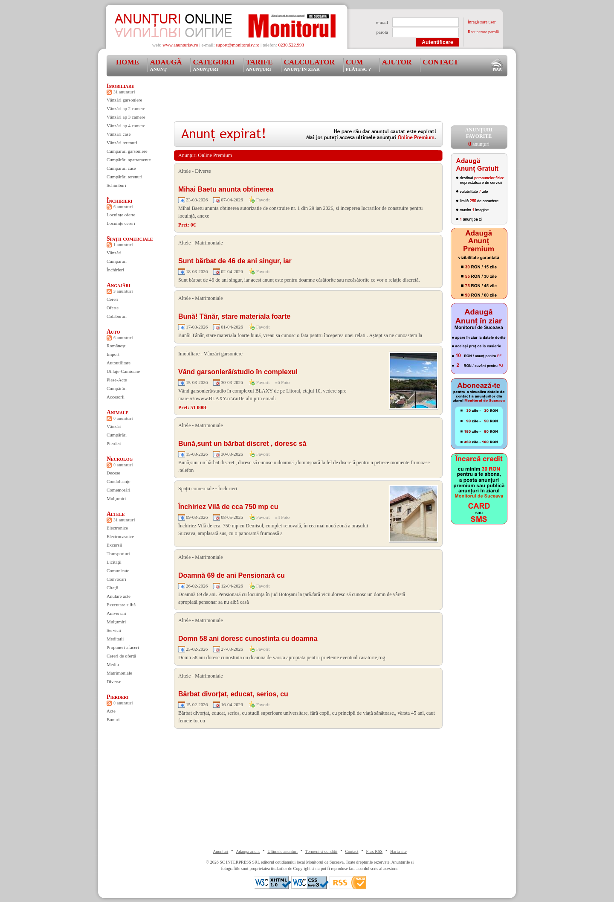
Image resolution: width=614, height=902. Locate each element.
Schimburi (116, 185)
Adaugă (166, 65)
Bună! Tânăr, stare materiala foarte (234, 316)
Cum (358, 65)
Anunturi (220, 851)
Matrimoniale (119, 672)
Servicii (114, 630)
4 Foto (284, 517)
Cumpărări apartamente (129, 159)
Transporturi (118, 553)
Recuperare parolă (483, 31)
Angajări (118, 285)
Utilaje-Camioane (123, 371)
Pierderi (114, 443)
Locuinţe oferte (121, 214)
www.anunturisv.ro (180, 44)
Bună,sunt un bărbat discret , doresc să (242, 443)
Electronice (117, 527)
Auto (113, 332)
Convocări (116, 579)
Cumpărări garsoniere (127, 151)
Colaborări (117, 316)
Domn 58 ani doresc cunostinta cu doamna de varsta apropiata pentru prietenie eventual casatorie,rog (281, 657)
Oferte (113, 307)
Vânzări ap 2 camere (126, 108)
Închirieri (119, 201)
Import (113, 354)
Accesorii (116, 396)
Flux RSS (374, 851)
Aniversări (116, 613)
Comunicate (118, 570)
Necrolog (120, 459)
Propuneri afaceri (123, 647)
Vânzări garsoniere (124, 99)
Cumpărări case (121, 168)
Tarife (259, 65)
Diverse (114, 681)
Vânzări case (119, 134)
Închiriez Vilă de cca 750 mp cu (228, 506)
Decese (113, 472)
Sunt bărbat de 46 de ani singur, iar (235, 261)
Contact (440, 62)
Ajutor (397, 62)
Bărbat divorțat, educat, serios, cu (233, 694)
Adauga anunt (248, 851)
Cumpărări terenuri (124, 176)
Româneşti (117, 345)
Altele (116, 514)
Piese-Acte (117, 379)
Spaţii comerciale (130, 239)
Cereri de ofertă (121, 655)
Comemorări (118, 489)
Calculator (309, 65)
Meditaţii (115, 638)
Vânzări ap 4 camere (126, 125)
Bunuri (113, 719)
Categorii (214, 65)
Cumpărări (117, 261)
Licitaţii (114, 561)
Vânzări (114, 252)
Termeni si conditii (321, 851)
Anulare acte (118, 596)
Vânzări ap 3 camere (126, 116)
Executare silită (121, 604)
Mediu (113, 664)
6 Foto (284, 382)
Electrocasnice (120, 536)
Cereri (112, 299)
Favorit (263, 199)
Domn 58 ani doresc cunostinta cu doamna (247, 638)
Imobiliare (120, 86)
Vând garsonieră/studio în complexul (238, 371)
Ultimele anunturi (282, 851)
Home (127, 62)
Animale (117, 412)
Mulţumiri (116, 498)
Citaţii (113, 587)
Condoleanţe (118, 481)
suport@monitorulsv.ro (237, 44)
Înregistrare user (481, 22)
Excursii (114, 544)
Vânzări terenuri (122, 142)
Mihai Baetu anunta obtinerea (225, 189)
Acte (111, 710)
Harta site (398, 851)
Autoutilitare (118, 362)
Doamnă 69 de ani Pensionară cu (231, 575)
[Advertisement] (329, 102)
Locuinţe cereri (121, 223)
